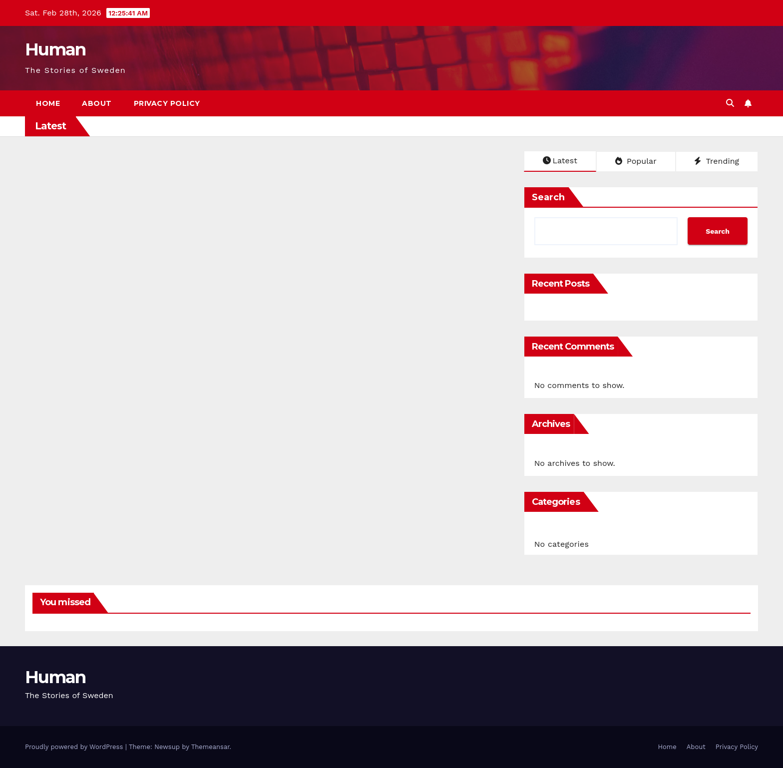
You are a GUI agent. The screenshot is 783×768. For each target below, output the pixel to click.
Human (55, 49)
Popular (636, 161)
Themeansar (210, 747)
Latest (560, 160)
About (97, 103)
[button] (730, 103)
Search (548, 197)
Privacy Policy (167, 103)
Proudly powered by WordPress (75, 747)
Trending (716, 161)
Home (48, 103)
